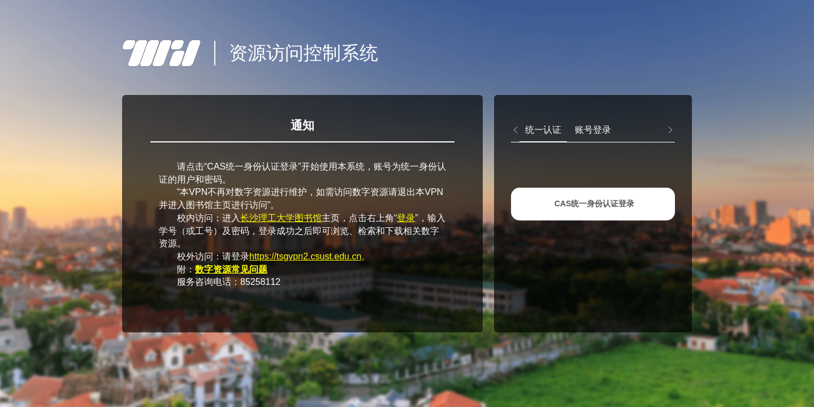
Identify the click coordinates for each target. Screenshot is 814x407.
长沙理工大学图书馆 (281, 218)
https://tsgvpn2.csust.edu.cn (305, 256)
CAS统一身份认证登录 (595, 203)
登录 (406, 218)
